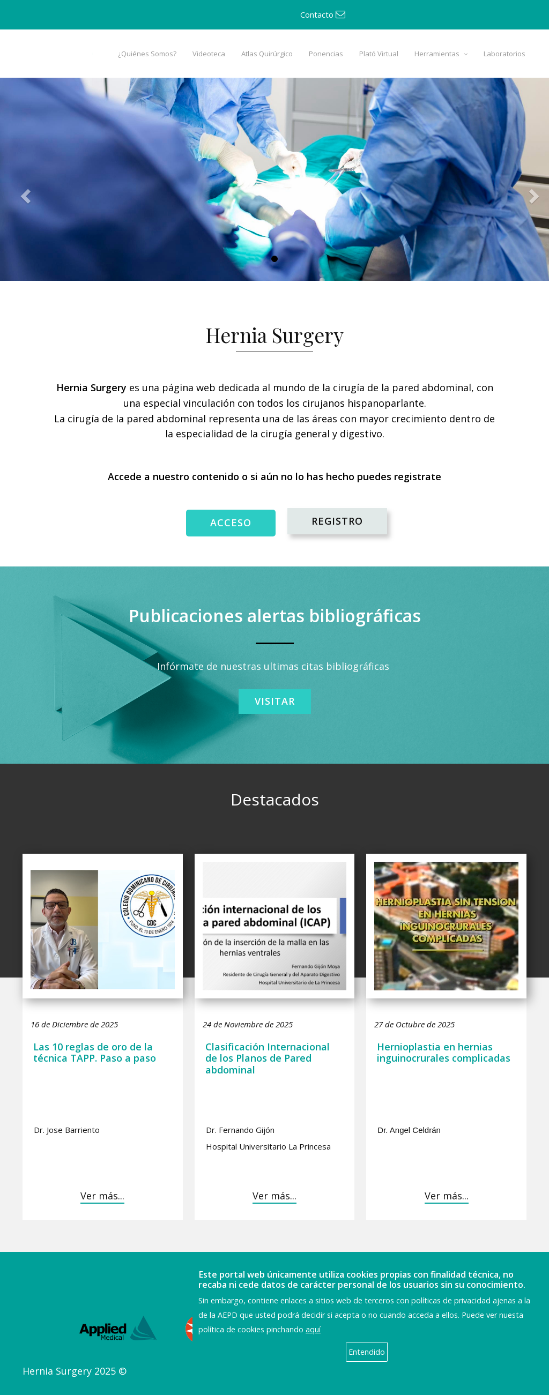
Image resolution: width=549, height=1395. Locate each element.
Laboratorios (504, 53)
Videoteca (208, 53)
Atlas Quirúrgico (267, 53)
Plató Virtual (378, 53)
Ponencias (326, 53)
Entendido (366, 1352)
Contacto (322, 14)
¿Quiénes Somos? (147, 53)
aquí (313, 1329)
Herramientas (436, 53)
